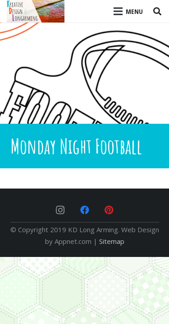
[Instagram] (60, 210)
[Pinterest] (109, 210)
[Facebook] (84, 210)
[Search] (157, 11)
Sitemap (111, 241)
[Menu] (128, 11)
